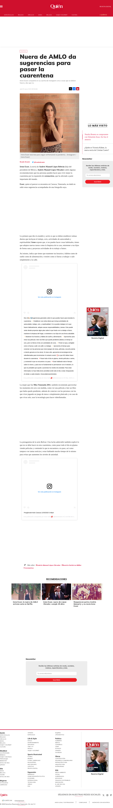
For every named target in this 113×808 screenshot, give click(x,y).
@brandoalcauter (39, 162)
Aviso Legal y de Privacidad (64, 802)
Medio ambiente (60, 772)
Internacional (33, 780)
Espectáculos (9, 15)
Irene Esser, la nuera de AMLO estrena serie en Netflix (25, 603)
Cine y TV (30, 746)
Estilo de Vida (5, 763)
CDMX (57, 746)
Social (57, 774)
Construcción (60, 758)
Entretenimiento (33, 742)
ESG (29, 786)
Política (23, 51)
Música (30, 748)
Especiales (31, 734)
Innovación (59, 782)
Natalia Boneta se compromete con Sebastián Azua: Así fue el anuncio (96, 137)
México (57, 742)
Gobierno (58, 740)
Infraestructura (61, 762)
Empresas (31, 774)
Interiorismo (59, 766)
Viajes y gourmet (61, 15)
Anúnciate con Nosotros (101, 802)
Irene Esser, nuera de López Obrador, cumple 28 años (54, 603)
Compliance (83, 802)
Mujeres (3, 781)
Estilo (30, 740)
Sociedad (58, 752)
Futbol (30, 756)
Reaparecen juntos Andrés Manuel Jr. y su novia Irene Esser (85, 604)
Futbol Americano (34, 760)
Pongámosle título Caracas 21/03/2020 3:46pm (39, 512)
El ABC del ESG (60, 784)
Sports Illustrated (35, 754)
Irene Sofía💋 (48, 378)
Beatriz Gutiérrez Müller (72, 565)
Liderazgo (3, 784)
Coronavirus (29, 568)
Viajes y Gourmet (5, 745)
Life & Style (32, 738)
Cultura (74, 15)
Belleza (49, 15)
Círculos (31, 15)
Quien (103, 795)
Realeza (21, 15)
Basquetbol (32, 762)
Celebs (2, 774)
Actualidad (4, 783)
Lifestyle (31, 766)
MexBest (3, 751)
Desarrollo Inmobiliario (64, 760)
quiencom (112, 795)
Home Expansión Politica (36, 776)
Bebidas (2, 755)
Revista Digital (105, 6)
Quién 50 (104, 15)
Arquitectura (60, 764)
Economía (31, 778)
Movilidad (58, 778)
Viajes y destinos (6, 757)
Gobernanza (59, 776)
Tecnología (32, 782)
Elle (1, 769)
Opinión (30, 733)
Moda (40, 15)
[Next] (99, 591)
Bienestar (3, 760)
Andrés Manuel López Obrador (49, 565)
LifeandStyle (59, 734)
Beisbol (30, 758)
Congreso (58, 744)
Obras (30, 784)
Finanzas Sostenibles (62, 780)
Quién (2, 733)
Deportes (31, 744)
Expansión (32, 772)
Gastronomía (4, 753)
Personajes (4, 759)
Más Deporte (32, 764)
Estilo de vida (5, 776)
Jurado (2, 764)
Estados (58, 748)
